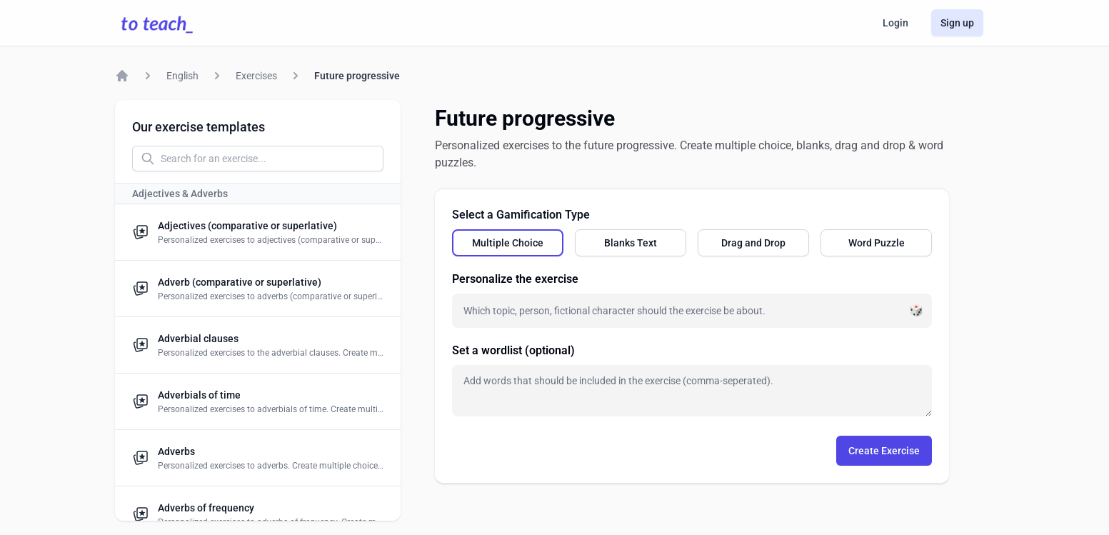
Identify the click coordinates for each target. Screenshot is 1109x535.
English (182, 75)
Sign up (957, 23)
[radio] (507, 242)
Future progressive (357, 75)
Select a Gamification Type (521, 214)
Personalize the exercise (515, 279)
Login (895, 23)
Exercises (256, 75)
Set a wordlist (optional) (513, 350)
